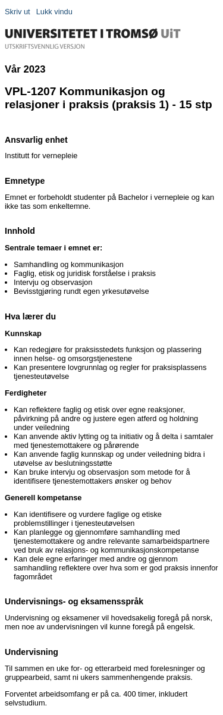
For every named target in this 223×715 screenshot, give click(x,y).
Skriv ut (17, 11)
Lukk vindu (54, 11)
